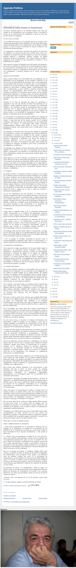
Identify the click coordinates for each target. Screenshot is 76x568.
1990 (53, 297)
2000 (53, 132)
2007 (53, 119)
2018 (53, 91)
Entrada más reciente (9, 498)
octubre (56, 140)
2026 (53, 74)
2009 (53, 113)
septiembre (57, 143)
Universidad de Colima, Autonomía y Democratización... (59, 200)
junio (55, 282)
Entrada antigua (43, 498)
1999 (53, 288)
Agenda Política (13, 8)
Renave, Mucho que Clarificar (61, 268)
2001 (53, 130)
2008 (53, 116)
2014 (53, 99)
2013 (53, 102)
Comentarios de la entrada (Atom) (20, 501)
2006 (53, 121)
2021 (53, 88)
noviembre (57, 137)
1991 (53, 294)
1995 (53, 291)
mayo (55, 285)
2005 (53, 124)
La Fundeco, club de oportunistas (62, 154)
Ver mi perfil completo (56, 323)
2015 (53, 96)
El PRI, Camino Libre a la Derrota (62, 224)
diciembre (56, 135)
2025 (53, 77)
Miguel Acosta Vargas (59, 304)
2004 (53, 127)
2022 (53, 85)
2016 (53, 94)
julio (55, 279)
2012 (53, 105)
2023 (53, 83)
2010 (53, 110)
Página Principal (26, 498)
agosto (56, 276)
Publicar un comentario (9, 495)
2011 (53, 107)
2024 (53, 80)
